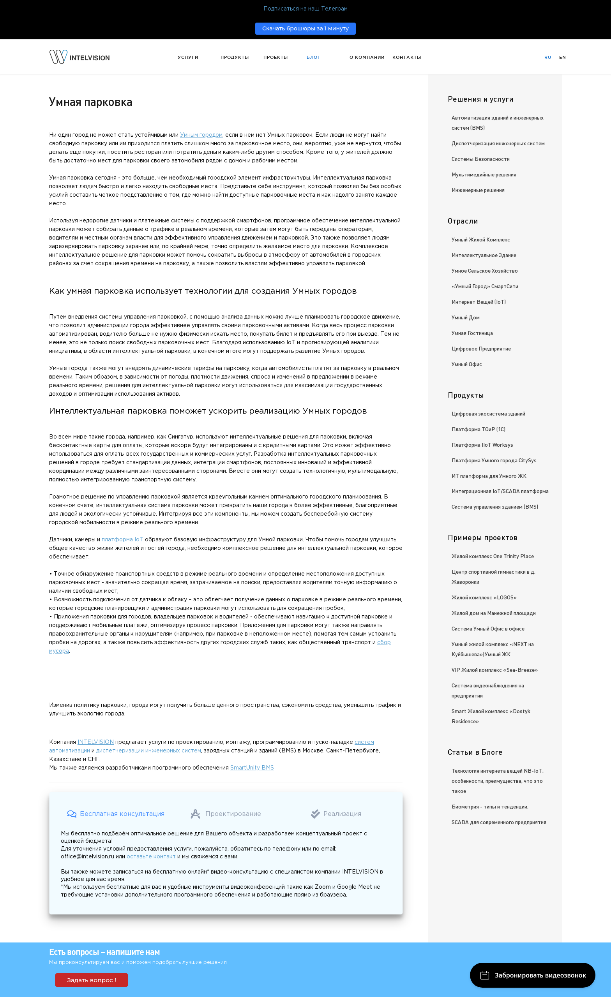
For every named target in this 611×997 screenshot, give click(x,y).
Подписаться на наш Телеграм (305, 9)
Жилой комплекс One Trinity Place (493, 555)
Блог (314, 57)
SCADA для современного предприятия (499, 821)
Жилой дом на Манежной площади (494, 612)
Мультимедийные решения (484, 174)
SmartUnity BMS (252, 768)
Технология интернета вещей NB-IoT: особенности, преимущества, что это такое (498, 780)
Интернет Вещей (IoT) (479, 301)
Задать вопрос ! (91, 980)
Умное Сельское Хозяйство (485, 270)
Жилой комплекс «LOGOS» (484, 597)
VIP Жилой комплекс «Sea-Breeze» (495, 669)
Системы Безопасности (481, 158)
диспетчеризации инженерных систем (148, 751)
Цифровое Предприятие (481, 348)
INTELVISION (96, 742)
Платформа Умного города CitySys (494, 459)
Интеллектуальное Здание (484, 254)
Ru (547, 57)
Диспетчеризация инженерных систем (498, 142)
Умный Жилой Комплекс (481, 239)
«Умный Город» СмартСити (485, 285)
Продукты (235, 57)
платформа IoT (122, 539)
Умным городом (201, 135)
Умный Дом (466, 317)
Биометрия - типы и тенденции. (490, 806)
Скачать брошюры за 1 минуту (305, 28)
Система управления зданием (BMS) (495, 506)
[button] (116, 814)
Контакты (406, 57)
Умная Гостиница (472, 332)
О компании (367, 57)
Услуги (188, 57)
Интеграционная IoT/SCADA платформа (500, 490)
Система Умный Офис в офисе (488, 628)
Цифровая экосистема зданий (488, 413)
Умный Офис (467, 363)
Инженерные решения (478, 189)
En (562, 57)
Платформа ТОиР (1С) (478, 428)
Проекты (275, 57)
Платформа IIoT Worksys (482, 444)
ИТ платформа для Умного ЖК (489, 475)
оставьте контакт (151, 856)
